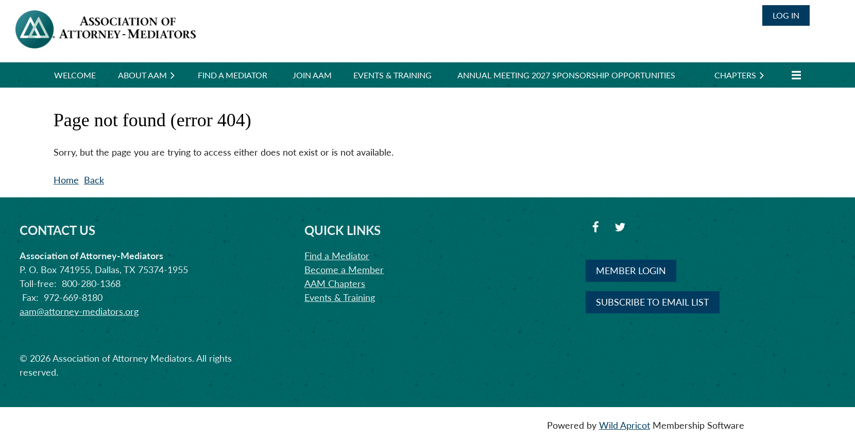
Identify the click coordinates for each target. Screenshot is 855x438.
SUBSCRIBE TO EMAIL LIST (652, 302)
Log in (786, 15)
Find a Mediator (336, 255)
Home (66, 180)
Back (94, 180)
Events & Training (339, 297)
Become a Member (344, 269)
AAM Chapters (334, 283)
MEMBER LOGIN (631, 270)
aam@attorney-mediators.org (79, 311)
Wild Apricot (624, 425)
